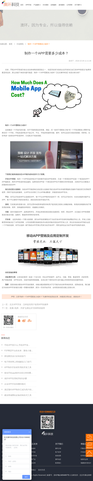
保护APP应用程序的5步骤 (15, 378)
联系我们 (58, 463)
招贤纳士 (32, 470)
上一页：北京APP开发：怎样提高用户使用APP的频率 (25, 304)
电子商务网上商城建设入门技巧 (17, 362)
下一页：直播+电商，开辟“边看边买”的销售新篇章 (23, 308)
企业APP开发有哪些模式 (15, 384)
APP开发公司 (37, 225)
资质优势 (58, 456)
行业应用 (32, 463)
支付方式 (41, 470)
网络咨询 (89, 448)
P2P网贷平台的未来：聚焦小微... (18, 351)
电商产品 (32, 459)
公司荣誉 (69, 5)
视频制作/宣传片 (86, 463)
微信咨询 (89, 440)
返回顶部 (89, 456)
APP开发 (28, 5)
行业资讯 (20, 44)
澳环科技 (48, 297)
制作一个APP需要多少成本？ (39, 44)
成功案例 (61, 5)
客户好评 (58, 452)
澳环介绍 (58, 448)
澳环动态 (58, 459)
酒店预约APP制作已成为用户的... (18, 390)
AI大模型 (45, 5)
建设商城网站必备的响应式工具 (17, 395)
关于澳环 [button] (78, 5)
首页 (21, 5)
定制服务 (53, 5)
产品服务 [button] (37, 5)
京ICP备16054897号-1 (62, 475)
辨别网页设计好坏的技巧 (15, 356)
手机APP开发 (15, 70)
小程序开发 (33, 456)
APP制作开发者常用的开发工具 (17, 367)
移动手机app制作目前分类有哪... (18, 373)
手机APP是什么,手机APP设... (17, 345)
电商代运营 (84, 459)
